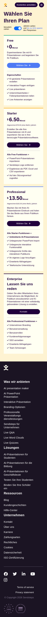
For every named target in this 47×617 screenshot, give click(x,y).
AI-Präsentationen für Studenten (16, 456)
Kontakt (8, 521)
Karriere (8, 532)
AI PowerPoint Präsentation (12, 395)
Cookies (8, 547)
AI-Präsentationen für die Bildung (18, 465)
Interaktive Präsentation (17, 402)
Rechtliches (10, 542)
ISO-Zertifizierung (14, 557)
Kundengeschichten (15, 505)
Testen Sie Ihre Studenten (18, 479)
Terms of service (25, 587)
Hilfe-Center (10, 510)
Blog (6, 500)
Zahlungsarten (12, 537)
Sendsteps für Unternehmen (12, 426)
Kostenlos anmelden (26, 5)
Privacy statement (25, 592)
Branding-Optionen (14, 407)
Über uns (9, 527)
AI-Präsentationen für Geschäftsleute (16, 473)
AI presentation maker (16, 388)
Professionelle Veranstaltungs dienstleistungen (13, 415)
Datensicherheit (13, 552)
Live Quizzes (11, 442)
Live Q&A (9, 432)
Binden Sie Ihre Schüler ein (17, 487)
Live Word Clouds (14, 437)
